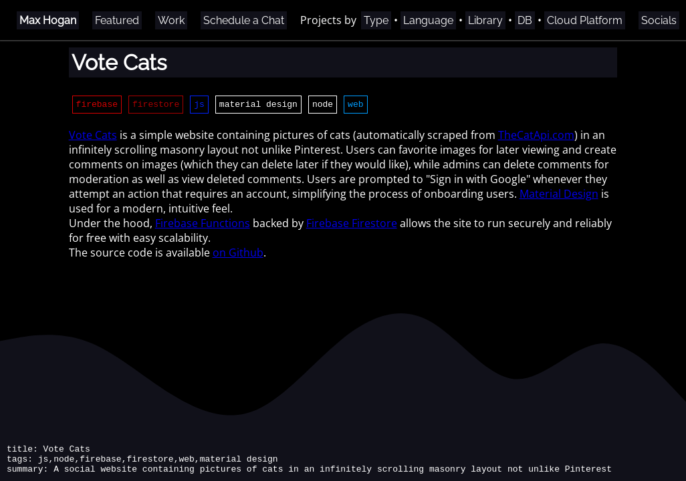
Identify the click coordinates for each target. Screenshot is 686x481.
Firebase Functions (202, 225)
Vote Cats (93, 137)
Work (171, 20)
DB (525, 20)
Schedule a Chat (243, 20)
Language (428, 20)
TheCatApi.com (536, 137)
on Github (238, 254)
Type (376, 20)
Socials (659, 20)
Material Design (559, 195)
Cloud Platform (584, 20)
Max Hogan (47, 20)
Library (485, 20)
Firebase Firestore (351, 225)
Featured (117, 20)
